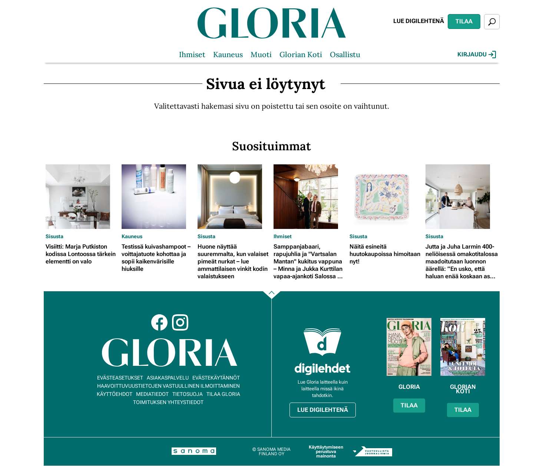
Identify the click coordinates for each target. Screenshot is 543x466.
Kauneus (228, 54)
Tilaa (464, 21)
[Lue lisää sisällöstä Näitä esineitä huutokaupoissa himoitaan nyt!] (386, 196)
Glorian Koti (300, 54)
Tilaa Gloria (223, 394)
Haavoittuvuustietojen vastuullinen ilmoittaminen (168, 386)
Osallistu (345, 54)
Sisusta (54, 236)
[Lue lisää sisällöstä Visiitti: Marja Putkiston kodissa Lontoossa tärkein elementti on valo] (82, 196)
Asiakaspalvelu (168, 378)
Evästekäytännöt (216, 378)
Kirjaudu (476, 54)
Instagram (180, 322)
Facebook (159, 322)
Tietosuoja (187, 394)
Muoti (261, 54)
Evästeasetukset (120, 378)
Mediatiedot (152, 394)
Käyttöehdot (114, 394)
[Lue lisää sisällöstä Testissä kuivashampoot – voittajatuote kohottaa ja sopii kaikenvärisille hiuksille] (158, 196)
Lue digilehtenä (418, 20)
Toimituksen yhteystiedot (168, 402)
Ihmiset (192, 54)
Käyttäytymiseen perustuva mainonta (326, 451)
